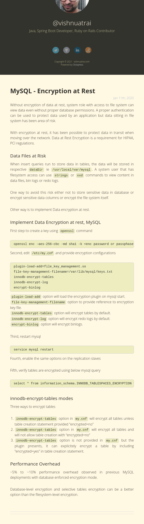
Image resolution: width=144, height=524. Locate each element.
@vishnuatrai (72, 22)
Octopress (78, 64)
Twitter (55, 50)
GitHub (66, 50)
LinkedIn (77, 50)
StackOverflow (88, 50)
